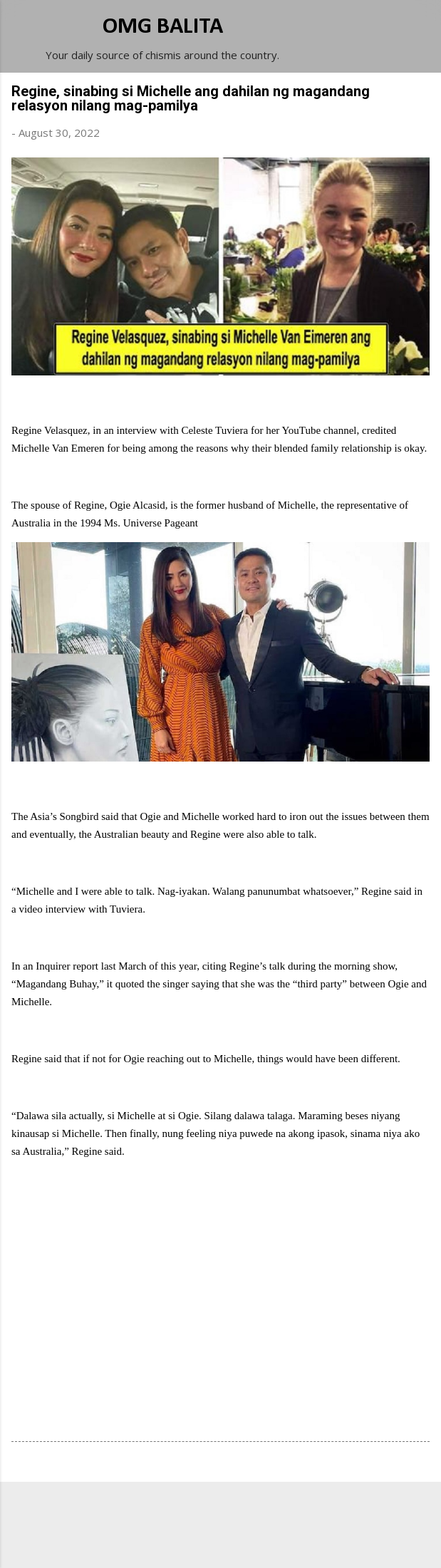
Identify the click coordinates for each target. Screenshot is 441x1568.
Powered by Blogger (221, 1512)
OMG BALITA (163, 27)
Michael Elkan (254, 1541)
